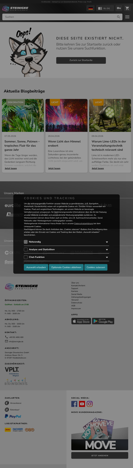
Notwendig (35, 241)
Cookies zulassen (96, 267)
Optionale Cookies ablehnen (66, 267)
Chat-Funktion (36, 257)
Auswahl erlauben (36, 267)
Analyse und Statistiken (42, 249)
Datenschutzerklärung (83, 223)
